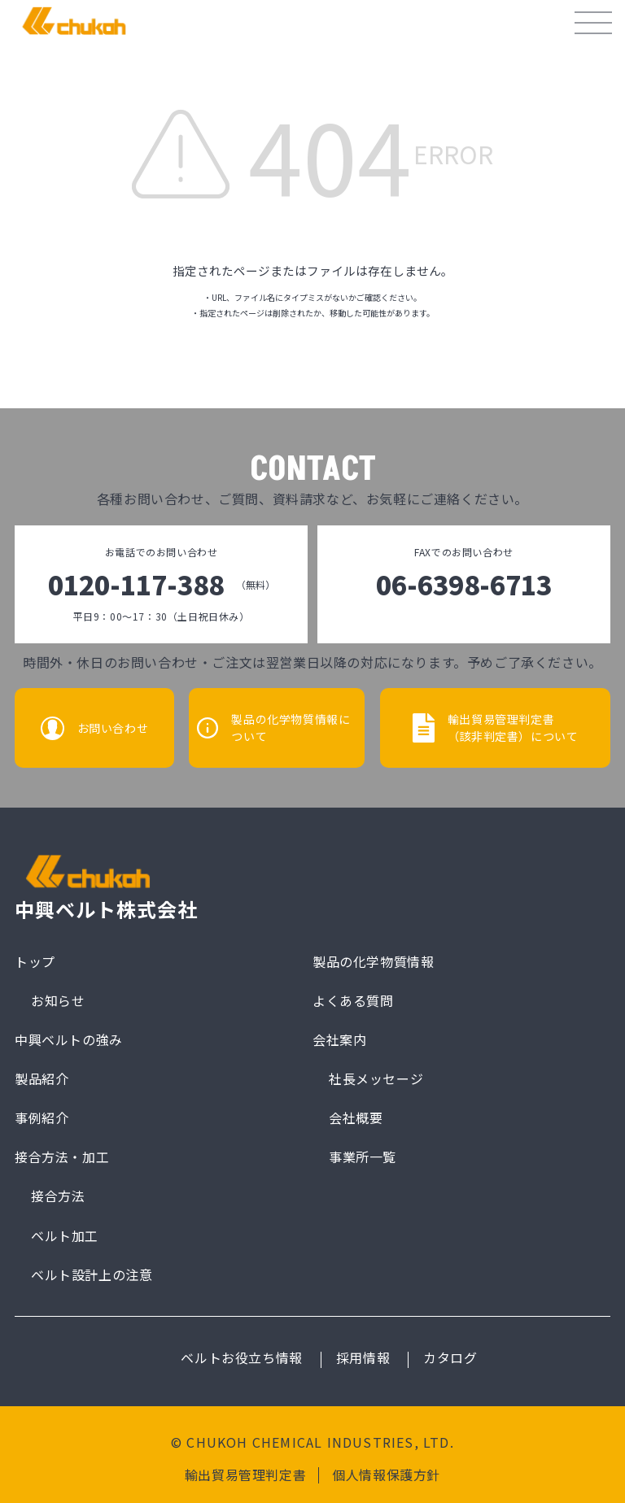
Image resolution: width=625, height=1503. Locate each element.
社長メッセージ (376, 1078)
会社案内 (339, 1039)
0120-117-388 (161, 585)
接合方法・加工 (62, 1156)
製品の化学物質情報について (292, 727)
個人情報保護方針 (386, 1475)
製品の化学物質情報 (373, 960)
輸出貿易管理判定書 (245, 1475)
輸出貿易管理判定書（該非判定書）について (515, 727)
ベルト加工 (64, 1235)
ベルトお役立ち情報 (241, 1358)
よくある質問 (353, 1000)
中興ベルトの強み (69, 1039)
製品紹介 (41, 1078)
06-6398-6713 (464, 585)
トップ (35, 960)
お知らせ (58, 1000)
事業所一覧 (362, 1156)
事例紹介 (41, 1117)
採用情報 (363, 1358)
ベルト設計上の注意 (91, 1274)
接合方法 (58, 1196)
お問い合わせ (110, 728)
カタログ (450, 1358)
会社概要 (355, 1117)
